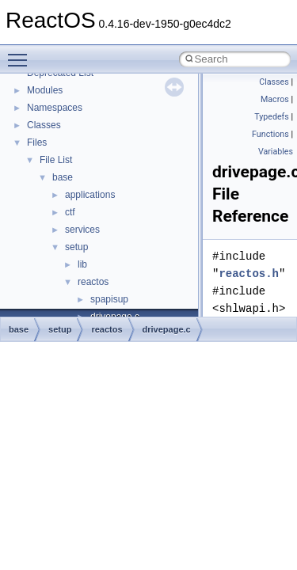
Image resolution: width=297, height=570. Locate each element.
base (62, 177)
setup (76, 247)
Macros (275, 99)
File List (56, 159)
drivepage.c (167, 329)
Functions (270, 134)
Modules (45, 90)
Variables (275, 151)
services (82, 229)
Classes (44, 125)
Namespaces (54, 107)
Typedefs (271, 117)
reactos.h (249, 273)
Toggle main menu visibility (21, 53)
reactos (93, 281)
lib (82, 264)
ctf (70, 212)
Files (37, 142)
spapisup (109, 299)
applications (90, 194)
